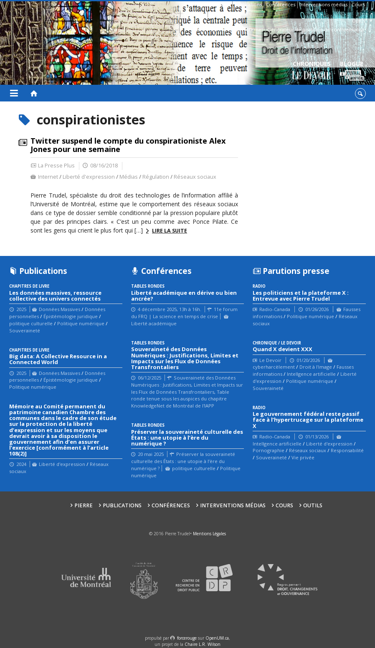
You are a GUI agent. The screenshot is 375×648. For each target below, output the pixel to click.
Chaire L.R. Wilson (202, 644)
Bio (174, 13)
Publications (248, 4)
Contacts (219, 13)
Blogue (352, 71)
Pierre (223, 4)
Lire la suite (169, 230)
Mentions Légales (209, 534)
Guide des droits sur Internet (230, 29)
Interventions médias (323, 4)
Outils (358, 21)
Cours (358, 4)
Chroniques (312, 71)
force (187, 638)
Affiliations (193, 13)
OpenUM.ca (217, 638)
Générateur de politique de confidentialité (315, 29)
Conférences (280, 4)
